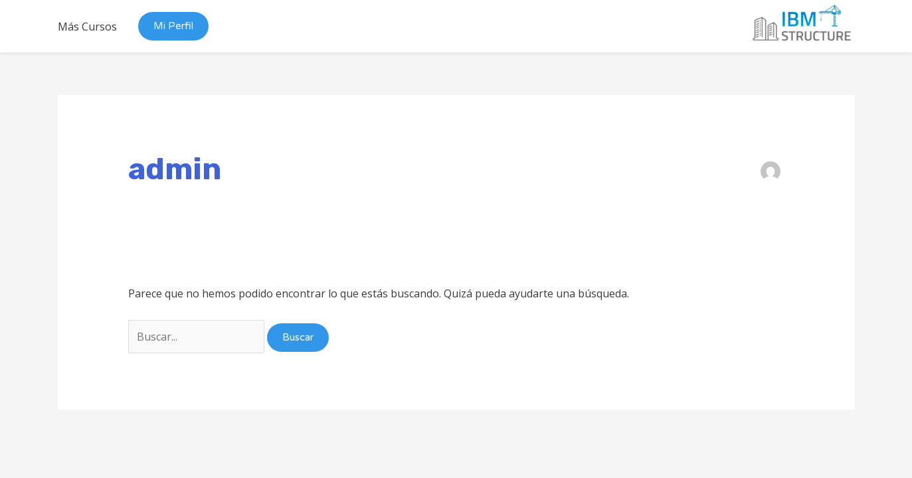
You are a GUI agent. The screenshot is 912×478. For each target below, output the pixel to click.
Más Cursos (87, 26)
